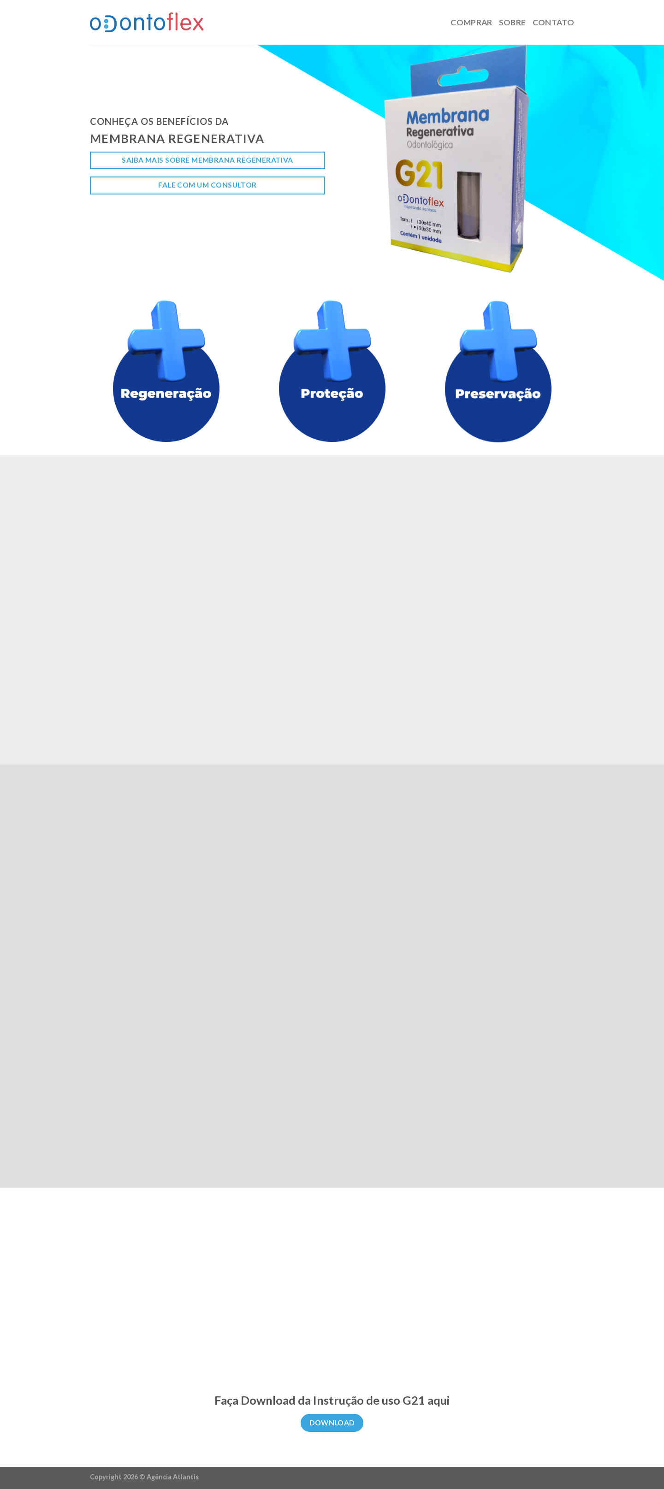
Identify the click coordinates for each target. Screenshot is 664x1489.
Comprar (471, 22)
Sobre (512, 22)
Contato (553, 22)
